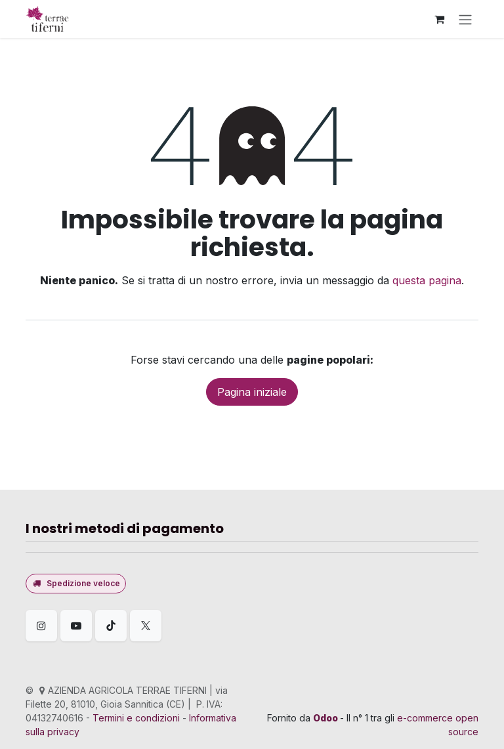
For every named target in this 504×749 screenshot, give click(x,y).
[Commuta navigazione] (465, 19)
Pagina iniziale (252, 391)
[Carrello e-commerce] (439, 19)
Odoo (326, 717)
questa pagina (426, 280)
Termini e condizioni (136, 717)
